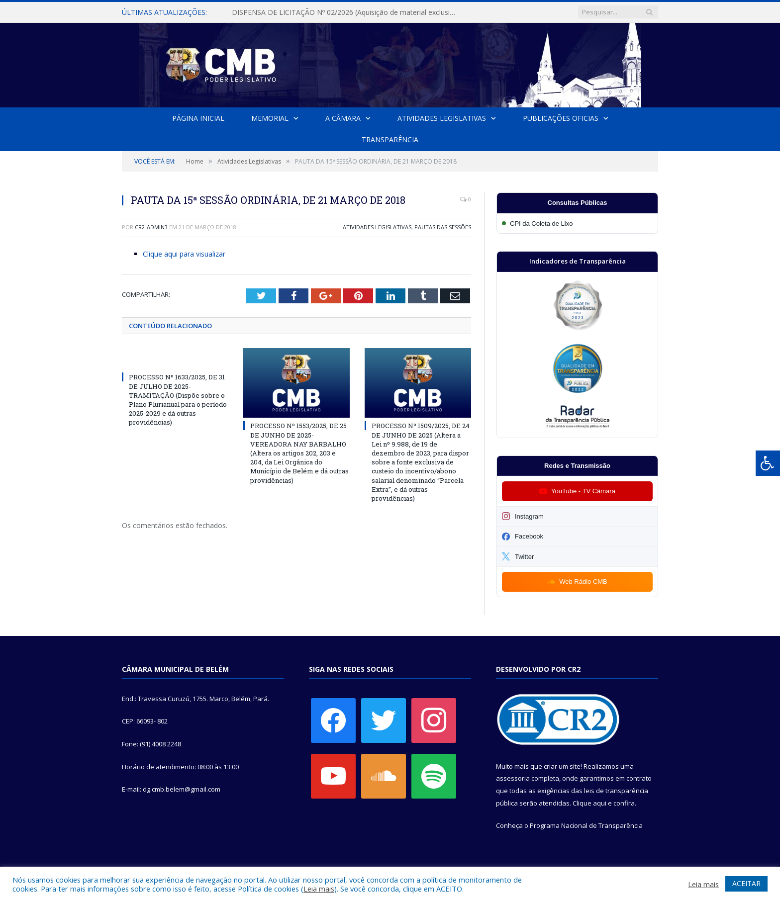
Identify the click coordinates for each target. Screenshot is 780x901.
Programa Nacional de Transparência (586, 825)
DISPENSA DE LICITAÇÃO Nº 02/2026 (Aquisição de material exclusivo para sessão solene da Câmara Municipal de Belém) (346, 12)
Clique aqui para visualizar (184, 254)
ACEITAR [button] (746, 883)
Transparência (390, 139)
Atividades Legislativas (441, 118)
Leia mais (318, 889)
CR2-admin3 (151, 227)
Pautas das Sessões (442, 227)
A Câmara (343, 118)
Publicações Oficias (560, 118)
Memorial (270, 118)
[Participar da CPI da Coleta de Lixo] (577, 223)
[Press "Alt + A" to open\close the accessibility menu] (768, 463)
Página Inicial (198, 118)
